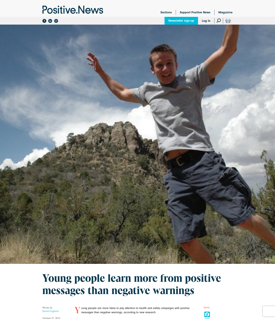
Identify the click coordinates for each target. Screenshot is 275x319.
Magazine (225, 12)
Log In (206, 21)
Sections (166, 12)
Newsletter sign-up (181, 20)
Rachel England (50, 311)
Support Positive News (195, 12)
